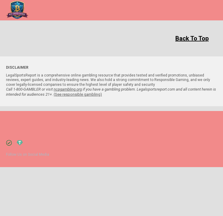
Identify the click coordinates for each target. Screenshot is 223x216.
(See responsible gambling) (78, 94)
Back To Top (192, 38)
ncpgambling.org (68, 89)
